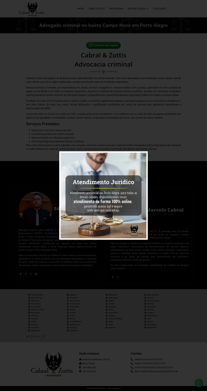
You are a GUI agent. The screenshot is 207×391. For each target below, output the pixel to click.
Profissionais (116, 8)
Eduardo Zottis (72, 281)
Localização (159, 8)
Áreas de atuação (138, 9)
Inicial (80, 8)
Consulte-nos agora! (103, 45)
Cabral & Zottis (97, 8)
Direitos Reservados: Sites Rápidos (104, 388)
